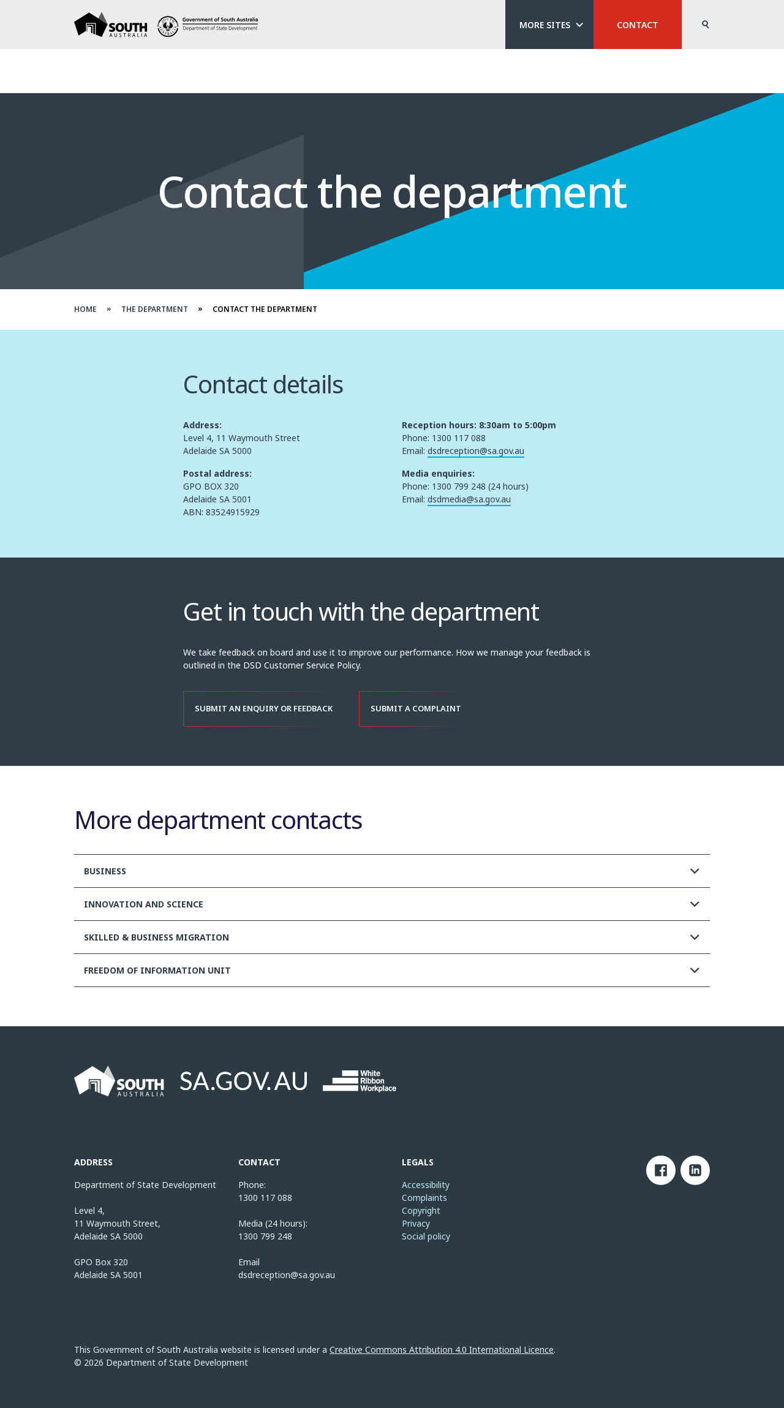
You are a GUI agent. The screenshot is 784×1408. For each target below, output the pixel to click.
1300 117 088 (265, 1197)
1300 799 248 (265, 1236)
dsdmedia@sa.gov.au (469, 503)
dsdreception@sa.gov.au (476, 455)
